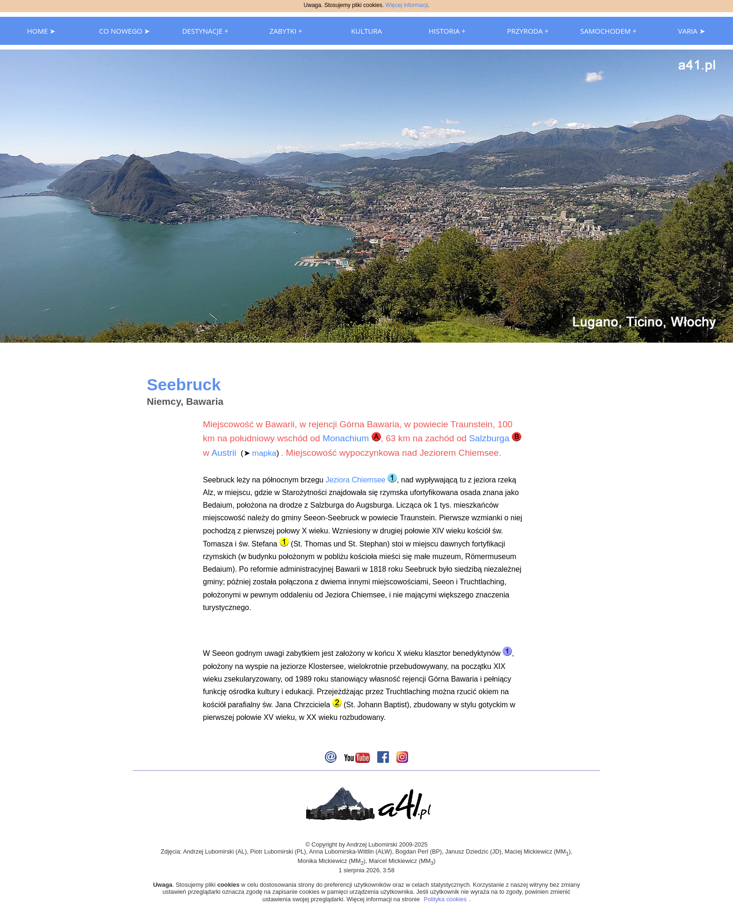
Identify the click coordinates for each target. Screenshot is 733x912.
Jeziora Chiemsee (355, 480)
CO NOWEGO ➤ (125, 31)
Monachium (346, 438)
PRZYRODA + (527, 31)
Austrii (223, 453)
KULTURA (366, 31)
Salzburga (489, 438)
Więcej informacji (406, 5)
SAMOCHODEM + (608, 31)
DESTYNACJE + (205, 31)
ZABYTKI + (285, 31)
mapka (264, 453)
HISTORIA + (447, 31)
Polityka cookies (445, 899)
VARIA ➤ (691, 31)
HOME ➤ (41, 31)
